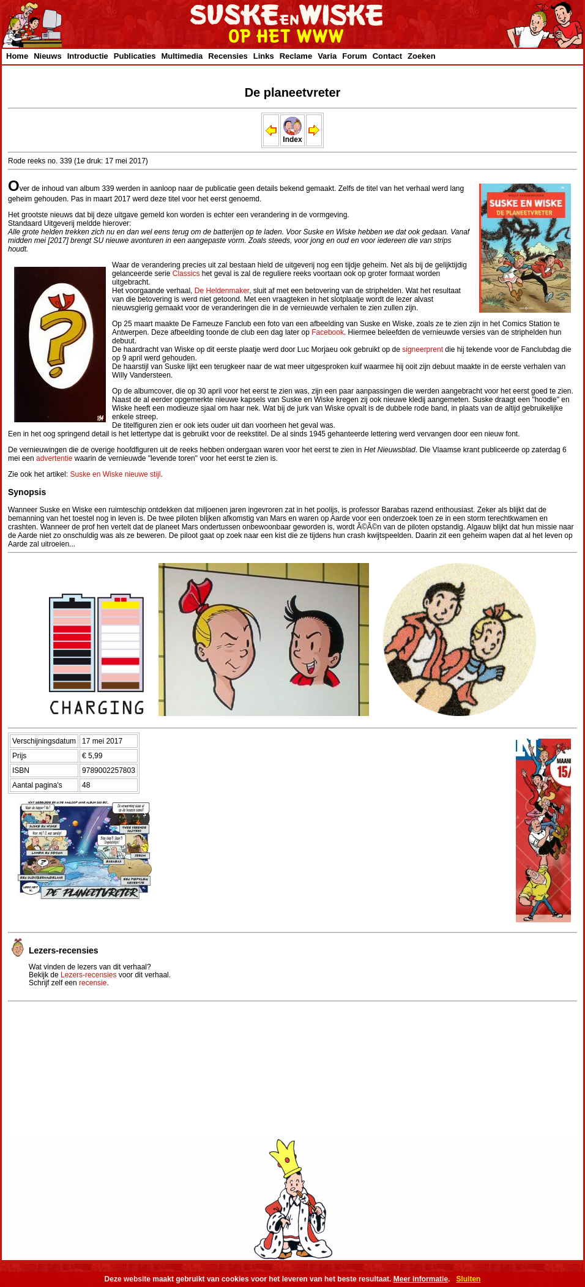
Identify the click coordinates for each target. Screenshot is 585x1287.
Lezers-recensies (88, 975)
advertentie (54, 458)
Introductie (87, 56)
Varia (327, 56)
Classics (186, 273)
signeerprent (422, 349)
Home (17, 56)
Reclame (296, 56)
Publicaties (135, 56)
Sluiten (468, 1279)
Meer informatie (420, 1279)
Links (263, 56)
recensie (92, 983)
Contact (387, 56)
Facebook (327, 332)
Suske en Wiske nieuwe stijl (115, 474)
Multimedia (182, 56)
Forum (354, 56)
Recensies (227, 56)
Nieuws (48, 56)
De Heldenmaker (222, 290)
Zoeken (422, 56)
